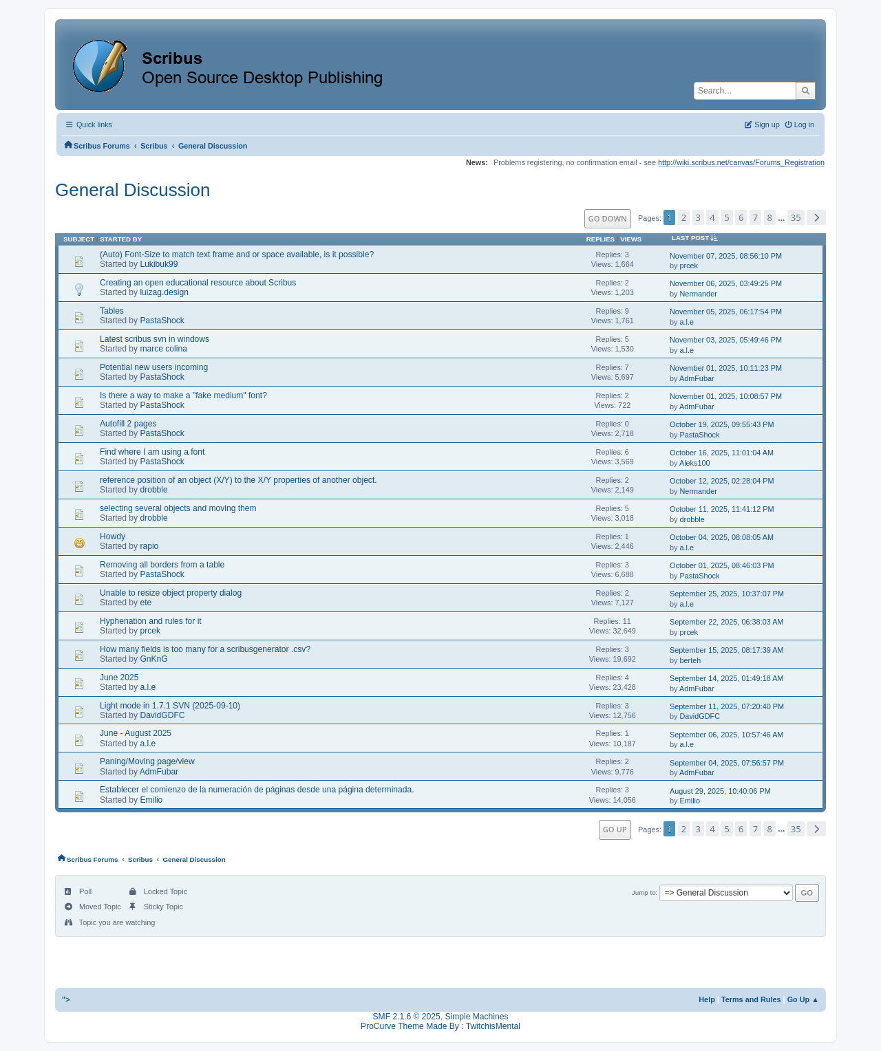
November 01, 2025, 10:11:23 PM (726, 368)
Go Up (615, 829)
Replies (600, 239)
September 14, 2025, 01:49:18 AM (726, 678)
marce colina (163, 349)
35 (796, 217)
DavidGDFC (162, 715)
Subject (78, 239)
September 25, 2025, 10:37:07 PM (727, 593)
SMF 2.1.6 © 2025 (406, 1016)
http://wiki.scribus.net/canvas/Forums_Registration (741, 162)
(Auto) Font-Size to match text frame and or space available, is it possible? (237, 254)
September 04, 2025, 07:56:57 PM (727, 763)
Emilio (151, 800)
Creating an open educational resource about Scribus (198, 283)
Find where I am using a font (152, 452)
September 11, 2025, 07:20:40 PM (727, 706)
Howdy (112, 536)
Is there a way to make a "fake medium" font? (183, 395)
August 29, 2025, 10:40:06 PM (720, 791)
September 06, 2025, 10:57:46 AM (726, 734)
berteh (690, 660)
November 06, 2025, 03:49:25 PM (726, 283)
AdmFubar (696, 378)
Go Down (607, 218)
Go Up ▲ (803, 999)
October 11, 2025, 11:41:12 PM (722, 509)
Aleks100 (694, 463)
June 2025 (119, 677)
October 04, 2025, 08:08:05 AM (722, 537)
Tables (112, 311)
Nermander (698, 294)
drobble (153, 490)
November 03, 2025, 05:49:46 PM (726, 340)
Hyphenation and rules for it (151, 621)
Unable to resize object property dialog (171, 593)
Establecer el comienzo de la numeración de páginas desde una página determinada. (257, 789)
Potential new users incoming (154, 367)
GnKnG (153, 659)
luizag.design (164, 292)
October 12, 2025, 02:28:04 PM (722, 481)
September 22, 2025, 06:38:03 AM (726, 622)
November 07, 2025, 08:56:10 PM (726, 256)
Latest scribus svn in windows (154, 339)
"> (66, 999)
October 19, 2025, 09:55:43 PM (722, 424)
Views (630, 239)
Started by (121, 239)
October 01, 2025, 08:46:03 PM (722, 565)
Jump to (644, 892)
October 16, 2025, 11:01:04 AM (722, 452)
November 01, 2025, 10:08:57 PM (726, 396)
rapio (149, 546)
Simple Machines (476, 1016)
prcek (689, 265)
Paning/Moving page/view (147, 761)
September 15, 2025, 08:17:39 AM (726, 650)
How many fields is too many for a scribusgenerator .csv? (205, 649)
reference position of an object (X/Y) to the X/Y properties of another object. (238, 480)
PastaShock (162, 320)
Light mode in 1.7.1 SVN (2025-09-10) (170, 706)
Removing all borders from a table (162, 565)
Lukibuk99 (159, 264)
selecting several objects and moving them (178, 508)
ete (145, 602)
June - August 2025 (135, 733)
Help (707, 999)
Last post (697, 237)
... (782, 218)
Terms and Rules (751, 999)
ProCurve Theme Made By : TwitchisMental (440, 1026)
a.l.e (687, 322)
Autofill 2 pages (128, 424)
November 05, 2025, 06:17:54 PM (726, 311)
